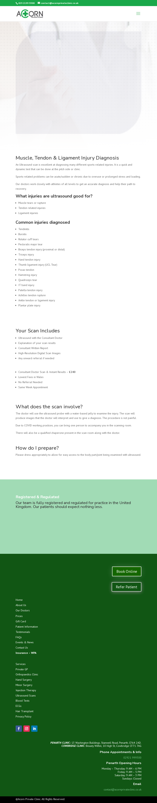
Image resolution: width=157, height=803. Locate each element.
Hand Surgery (24, 679)
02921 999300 (132, 757)
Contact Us (22, 647)
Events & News (25, 642)
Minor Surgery (24, 685)
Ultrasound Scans (26, 695)
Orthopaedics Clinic (27, 674)
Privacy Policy (23, 716)
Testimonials (23, 632)
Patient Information (27, 626)
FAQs (19, 637)
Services (21, 664)
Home (19, 600)
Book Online (126, 571)
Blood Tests (22, 700)
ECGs (18, 706)
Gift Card (21, 621)
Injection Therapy (26, 690)
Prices (19, 616)
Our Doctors (23, 610)
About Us (21, 605)
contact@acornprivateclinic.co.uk (122, 789)
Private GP (22, 669)
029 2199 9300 (26, 3)
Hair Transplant (24, 711)
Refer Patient (126, 587)
